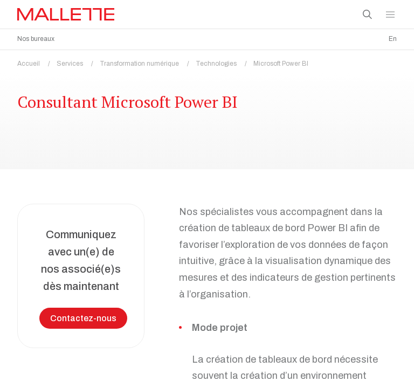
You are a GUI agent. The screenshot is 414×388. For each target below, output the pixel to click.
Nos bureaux (35, 39)
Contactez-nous (83, 315)
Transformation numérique (148, 61)
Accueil (37, 61)
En (393, 39)
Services (78, 61)
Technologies (224, 61)
